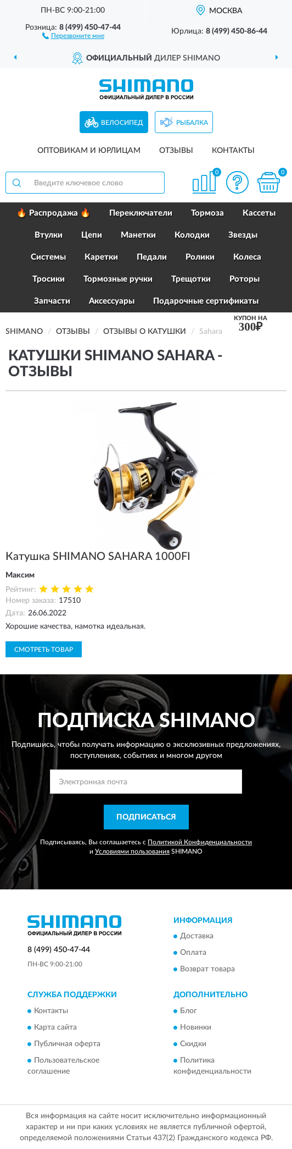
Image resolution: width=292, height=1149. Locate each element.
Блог (188, 1011)
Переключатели (140, 213)
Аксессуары (111, 301)
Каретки (101, 257)
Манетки (138, 235)
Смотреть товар (43, 649)
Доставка (197, 937)
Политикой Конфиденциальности (200, 842)
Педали (152, 257)
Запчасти (52, 301)
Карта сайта (55, 1027)
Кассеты (259, 213)
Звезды (242, 235)
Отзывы (176, 151)
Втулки (49, 235)
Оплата (193, 953)
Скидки (193, 1044)
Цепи (91, 235)
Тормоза (207, 213)
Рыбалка (192, 122)
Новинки (195, 1027)
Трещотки (191, 279)
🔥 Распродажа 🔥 (53, 213)
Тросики (48, 279)
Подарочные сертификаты (206, 301)
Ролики (200, 257)
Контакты (233, 151)
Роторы (244, 279)
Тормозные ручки (118, 279)
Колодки (192, 235)
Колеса (247, 257)
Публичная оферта (67, 1044)
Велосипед (122, 122)
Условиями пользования (132, 851)
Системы (48, 257)
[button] (73, 35)
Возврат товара (207, 970)
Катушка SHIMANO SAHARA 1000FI (97, 556)
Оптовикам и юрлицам (89, 151)
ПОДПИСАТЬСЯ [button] (146, 817)
